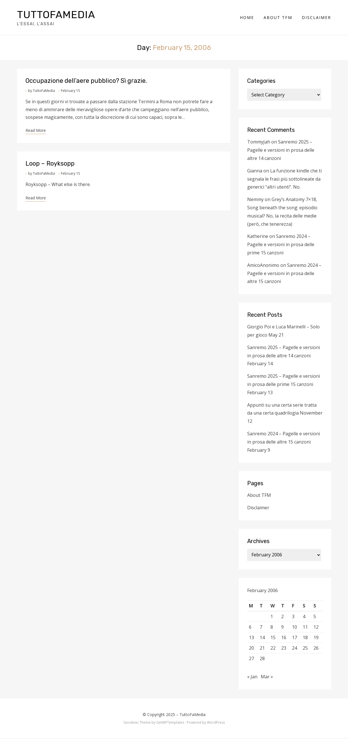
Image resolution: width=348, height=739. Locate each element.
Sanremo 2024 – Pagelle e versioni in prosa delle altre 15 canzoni (284, 274)
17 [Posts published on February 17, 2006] (294, 638)
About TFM (278, 17)
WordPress (216, 723)
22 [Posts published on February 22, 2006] (273, 648)
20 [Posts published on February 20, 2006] (251, 648)
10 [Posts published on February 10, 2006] (294, 627)
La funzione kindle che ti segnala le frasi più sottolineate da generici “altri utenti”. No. (284, 179)
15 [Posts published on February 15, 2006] (273, 638)
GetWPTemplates (170, 723)
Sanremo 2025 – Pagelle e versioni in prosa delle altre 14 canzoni (280, 151)
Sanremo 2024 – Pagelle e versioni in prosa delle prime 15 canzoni (280, 245)
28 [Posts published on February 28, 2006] (262, 659)
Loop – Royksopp (49, 164)
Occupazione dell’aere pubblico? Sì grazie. (86, 81)
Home (247, 17)
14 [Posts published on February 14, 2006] (262, 638)
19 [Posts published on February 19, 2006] (316, 638)
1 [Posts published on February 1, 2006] (271, 617)
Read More (35, 131)
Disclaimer (316, 17)
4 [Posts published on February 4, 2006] (304, 617)
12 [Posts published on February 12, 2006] (316, 627)
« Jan (252, 677)
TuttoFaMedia (56, 15)
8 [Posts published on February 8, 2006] (271, 627)
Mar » (267, 677)
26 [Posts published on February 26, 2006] (316, 648)
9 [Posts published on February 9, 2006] (282, 627)
